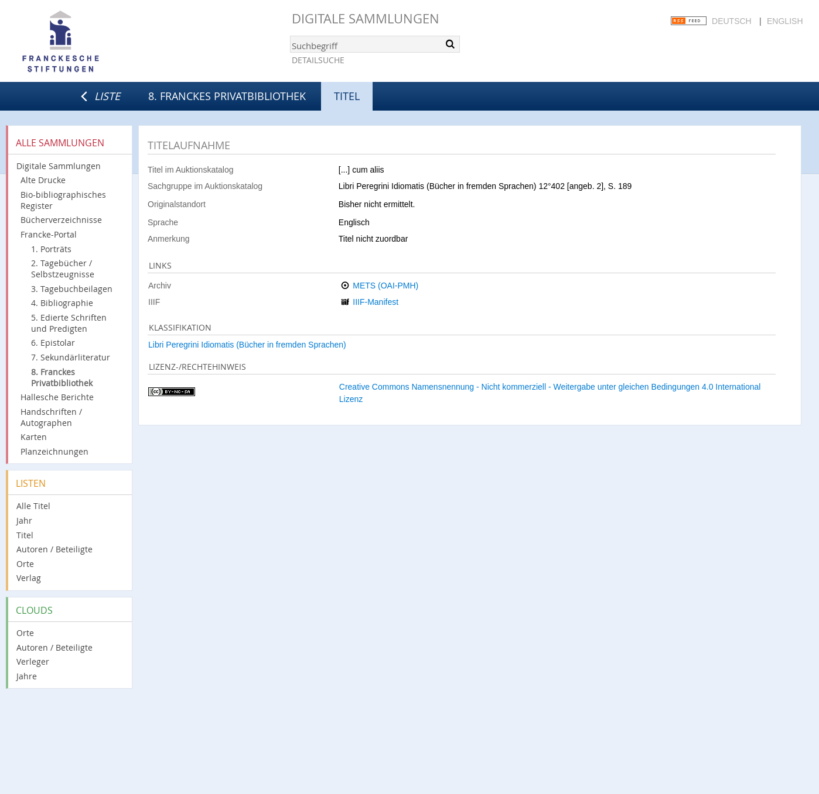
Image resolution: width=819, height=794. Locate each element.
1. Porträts (51, 249)
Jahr (24, 520)
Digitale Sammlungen (365, 18)
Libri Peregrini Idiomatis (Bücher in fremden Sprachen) (247, 344)
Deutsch (732, 21)
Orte (25, 563)
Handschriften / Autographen (51, 417)
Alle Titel (33, 505)
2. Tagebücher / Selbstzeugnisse (62, 268)
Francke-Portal (49, 234)
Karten (34, 436)
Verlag (28, 577)
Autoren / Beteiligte (54, 549)
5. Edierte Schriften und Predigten (69, 323)
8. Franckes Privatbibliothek (227, 96)
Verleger (32, 661)
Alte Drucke (43, 179)
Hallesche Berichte (57, 397)
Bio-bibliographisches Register (63, 200)
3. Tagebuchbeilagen (71, 288)
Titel (24, 535)
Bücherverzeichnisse (61, 219)
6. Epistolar (53, 342)
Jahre (26, 676)
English (785, 21)
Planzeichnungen (54, 451)
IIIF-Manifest (375, 302)
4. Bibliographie (62, 302)
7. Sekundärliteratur (70, 357)
